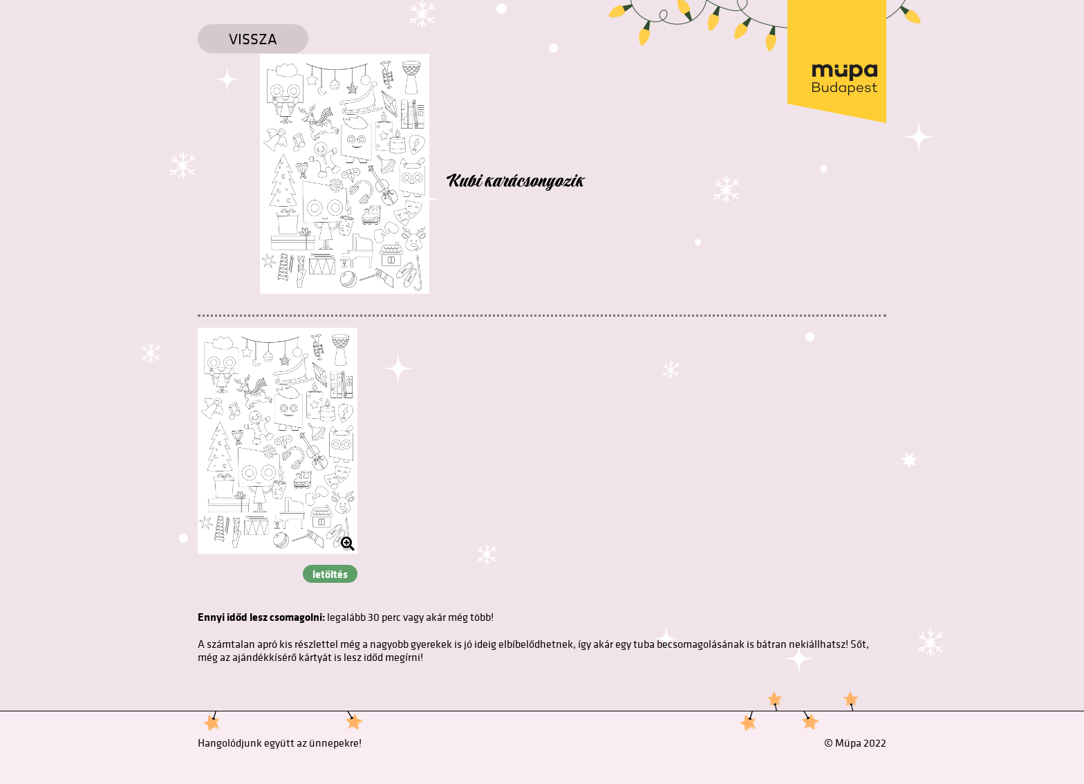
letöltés (330, 573)
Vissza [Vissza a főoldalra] (253, 38)
